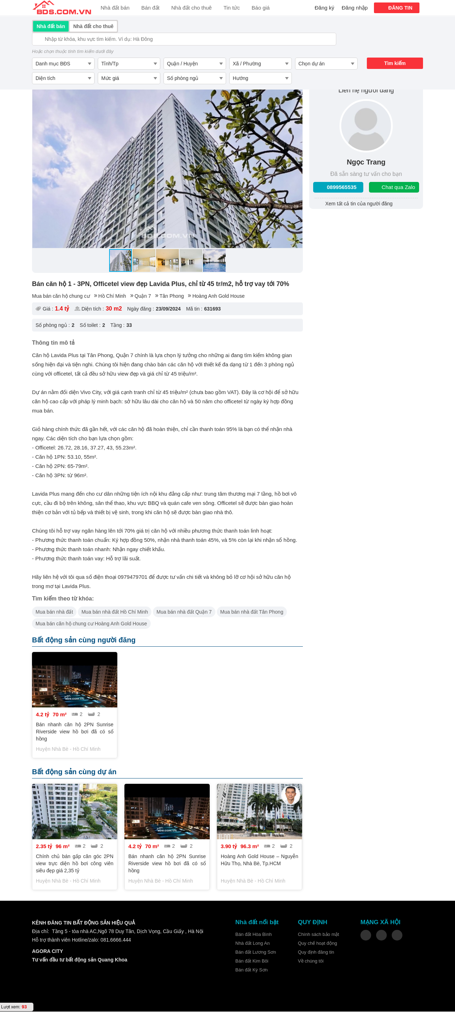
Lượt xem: (10, 1006)
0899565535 (342, 188)
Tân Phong (172, 297)
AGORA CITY (47, 952)
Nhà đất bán (115, 8)
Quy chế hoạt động (317, 944)
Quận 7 (143, 297)
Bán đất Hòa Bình (253, 935)
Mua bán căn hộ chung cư (61, 297)
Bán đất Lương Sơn (255, 953)
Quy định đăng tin (316, 953)
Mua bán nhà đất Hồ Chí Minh (114, 613)
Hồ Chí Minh (112, 297)
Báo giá (261, 8)
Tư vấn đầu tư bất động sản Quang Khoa (79, 961)
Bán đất (150, 8)
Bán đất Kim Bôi (251, 962)
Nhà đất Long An (252, 944)
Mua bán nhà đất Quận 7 (184, 613)
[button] (38, 164)
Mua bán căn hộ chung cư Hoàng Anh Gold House (91, 624)
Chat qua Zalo (398, 188)
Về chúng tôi (310, 962)
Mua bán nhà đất (54, 613)
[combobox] (63, 63)
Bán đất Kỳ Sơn (251, 971)
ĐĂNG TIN (400, 8)
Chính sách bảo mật (318, 935)
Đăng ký (324, 8)
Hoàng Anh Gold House (218, 297)
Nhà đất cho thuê (191, 8)
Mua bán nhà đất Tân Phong (251, 613)
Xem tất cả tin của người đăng (358, 205)
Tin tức (232, 8)
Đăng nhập (355, 8)
